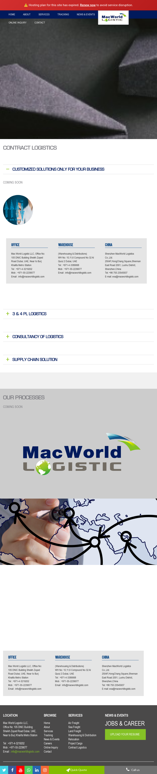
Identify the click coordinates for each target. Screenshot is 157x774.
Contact (39, 22)
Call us (131, 770)
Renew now (88, 5)
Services (44, 14)
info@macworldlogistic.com (31, 276)
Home (12, 14)
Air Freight (73, 723)
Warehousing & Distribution (82, 735)
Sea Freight (74, 727)
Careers (108, 14)
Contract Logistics (77, 747)
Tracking (63, 14)
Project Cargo (75, 743)
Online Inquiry (18, 22)
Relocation (73, 739)
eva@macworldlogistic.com (125, 276)
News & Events (86, 14)
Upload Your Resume (125, 734)
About (27, 14)
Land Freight (74, 731)
